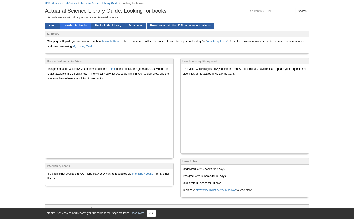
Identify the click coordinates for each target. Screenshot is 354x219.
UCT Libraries (53, 3)
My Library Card (82, 46)
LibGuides (71, 3)
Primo (112, 69)
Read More (137, 213)
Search (302, 11)
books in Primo (111, 41)
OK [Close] (151, 213)
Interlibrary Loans (217, 41)
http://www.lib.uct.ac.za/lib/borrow (215, 190)
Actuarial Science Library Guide (99, 3)
